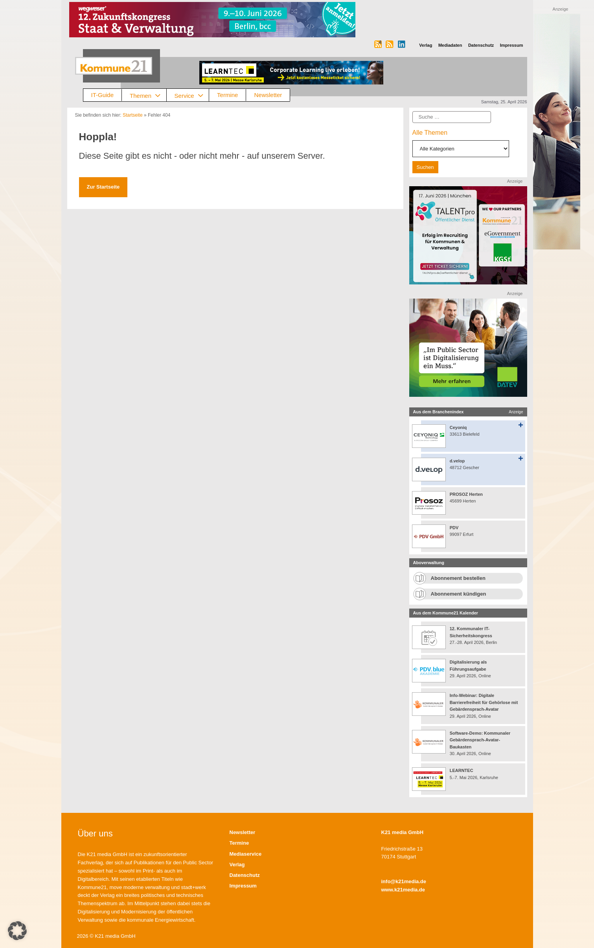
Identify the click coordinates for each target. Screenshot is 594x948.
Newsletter (268, 95)
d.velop (457, 460)
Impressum (243, 886)
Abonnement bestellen (458, 578)
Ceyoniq (458, 427)
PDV (454, 527)
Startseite (133, 115)
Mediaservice (246, 854)
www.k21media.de (403, 890)
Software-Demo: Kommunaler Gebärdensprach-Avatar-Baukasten (480, 740)
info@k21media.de (404, 881)
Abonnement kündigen (458, 594)
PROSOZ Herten (466, 494)
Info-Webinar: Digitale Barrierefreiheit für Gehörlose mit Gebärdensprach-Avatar (484, 702)
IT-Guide (102, 95)
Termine (227, 95)
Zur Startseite (103, 187)
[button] (17, 930)
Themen (148, 95)
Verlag (237, 864)
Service (192, 95)
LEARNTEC (461, 770)
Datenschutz (245, 875)
